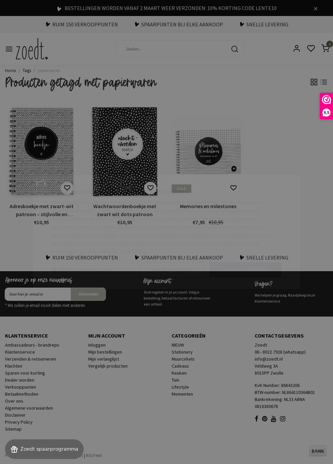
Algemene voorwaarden (29, 408)
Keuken (179, 373)
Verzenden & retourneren (30, 359)
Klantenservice (20, 352)
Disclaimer (15, 415)
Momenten (182, 394)
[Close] (315, 8)
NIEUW (178, 345)
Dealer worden (19, 380)
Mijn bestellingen (105, 352)
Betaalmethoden (21, 394)
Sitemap (13, 429)
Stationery (182, 352)
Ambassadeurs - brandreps (32, 345)
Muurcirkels (183, 359)
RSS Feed (94, 455)
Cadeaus (180, 366)
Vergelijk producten (108, 366)
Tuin (175, 380)
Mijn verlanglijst (103, 359)
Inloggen (97, 345)
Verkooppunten (20, 387)
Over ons (14, 401)
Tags (27, 70)
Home (10, 70)
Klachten (13, 366)
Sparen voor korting (25, 373)
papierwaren (49, 70)
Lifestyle (180, 387)
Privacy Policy (19, 422)
